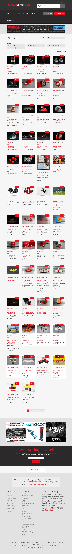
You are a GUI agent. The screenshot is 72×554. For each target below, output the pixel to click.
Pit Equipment (26, 502)
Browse (9, 494)
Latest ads (48, 13)
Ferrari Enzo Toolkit (27, 312)
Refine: (9, 43)
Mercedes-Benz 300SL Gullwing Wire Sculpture (59, 203)
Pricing (25, 13)
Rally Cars (25, 498)
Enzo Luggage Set (26, 201)
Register (62, 2)
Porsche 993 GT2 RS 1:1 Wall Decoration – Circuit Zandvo (12, 340)
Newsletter (11, 20)
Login (55, 2)
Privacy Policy (11, 503)
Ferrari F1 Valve (26, 94)
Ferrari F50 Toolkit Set (13, 201)
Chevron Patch (11, 280)
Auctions (24, 511)
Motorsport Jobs (26, 516)
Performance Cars (27, 518)
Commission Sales (12, 502)
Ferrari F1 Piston (41, 255)
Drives (24, 500)
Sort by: (43, 38)
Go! (63, 6)
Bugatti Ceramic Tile (58, 229)
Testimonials (10, 505)
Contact (33, 13)
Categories (17, 13)
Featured (9, 495)
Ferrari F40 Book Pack (28, 397)
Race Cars (25, 494)
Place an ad (60, 13)
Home (9, 13)
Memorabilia (26, 523)
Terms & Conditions (12, 507)
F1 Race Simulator (42, 312)
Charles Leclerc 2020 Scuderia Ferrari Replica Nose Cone (27, 282)
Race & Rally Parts (27, 495)
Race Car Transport (27, 497)
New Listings (10, 497)
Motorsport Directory (28, 524)
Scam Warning (11, 510)
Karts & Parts (26, 510)
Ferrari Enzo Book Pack (13, 397)
